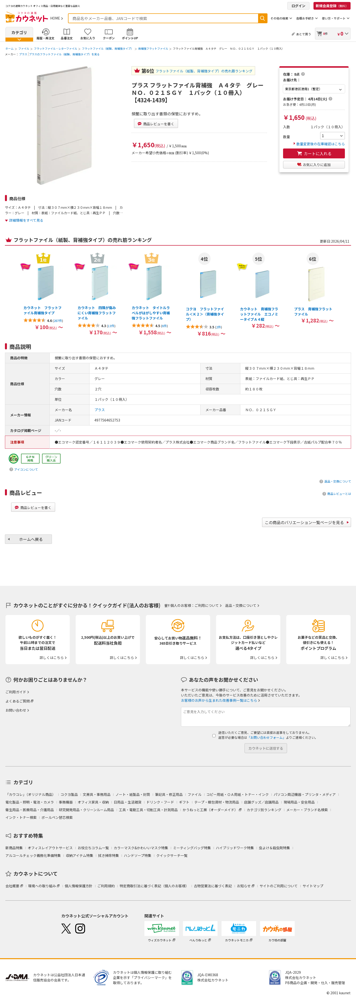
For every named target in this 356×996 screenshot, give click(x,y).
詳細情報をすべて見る (26, 220)
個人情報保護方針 (78, 885)
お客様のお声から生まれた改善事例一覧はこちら (219, 700)
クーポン (109, 38)
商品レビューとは (339, 493)
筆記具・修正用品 (169, 794)
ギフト (184, 802)
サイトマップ (313, 885)
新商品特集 (14, 847)
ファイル (23, 48)
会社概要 (12, 885)
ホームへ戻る (31, 539)
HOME (55, 18)
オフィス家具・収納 (93, 802)
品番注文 (67, 38)
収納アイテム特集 (79, 855)
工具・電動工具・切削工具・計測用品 (148, 809)
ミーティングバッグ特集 (192, 847)
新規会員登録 (332, 5)
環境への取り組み (42, 885)
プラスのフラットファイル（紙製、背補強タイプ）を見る (64, 54)
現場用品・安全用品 (299, 802)
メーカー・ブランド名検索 (307, 809)
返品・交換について (337, 481)
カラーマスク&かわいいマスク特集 (141, 847)
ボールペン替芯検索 (57, 817)
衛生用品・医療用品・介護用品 (29, 809)
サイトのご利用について (279, 885)
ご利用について (207, 605)
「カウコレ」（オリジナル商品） (30, 794)
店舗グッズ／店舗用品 (261, 802)
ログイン (298, 5)
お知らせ (244, 885)
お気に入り (87, 38)
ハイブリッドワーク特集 (235, 847)
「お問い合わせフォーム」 (266, 737)
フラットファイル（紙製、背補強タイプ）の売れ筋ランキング (204, 70)
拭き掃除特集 (108, 855)
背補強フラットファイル (153, 48)
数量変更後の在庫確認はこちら (319, 143)
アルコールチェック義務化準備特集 (33, 855)
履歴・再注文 (45, 38)
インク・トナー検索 (21, 817)
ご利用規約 (106, 885)
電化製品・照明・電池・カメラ (29, 802)
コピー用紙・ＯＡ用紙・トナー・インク (237, 794)
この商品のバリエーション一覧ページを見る (304, 522)
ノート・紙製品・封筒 (132, 794)
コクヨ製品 (69, 794)
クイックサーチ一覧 (171, 855)
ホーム (9, 48)
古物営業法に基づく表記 (213, 885)
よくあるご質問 (17, 701)
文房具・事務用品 (97, 794)
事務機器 (66, 802)
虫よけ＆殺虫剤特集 (274, 847)
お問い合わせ (15, 710)
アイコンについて (26, 469)
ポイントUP (130, 38)
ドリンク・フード (160, 802)
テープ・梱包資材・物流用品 (216, 802)
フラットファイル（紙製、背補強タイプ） (108, 48)
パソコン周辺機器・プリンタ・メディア (305, 794)
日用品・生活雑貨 (127, 802)
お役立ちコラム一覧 (93, 847)
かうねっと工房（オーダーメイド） (210, 809)
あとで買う (303, 34)
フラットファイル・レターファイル (55, 48)
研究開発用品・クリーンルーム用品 (86, 809)
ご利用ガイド (15, 691)
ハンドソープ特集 (137, 855)
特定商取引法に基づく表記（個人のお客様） (154, 885)
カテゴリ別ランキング (264, 809)
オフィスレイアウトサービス (50, 847)
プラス (23, 54)
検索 (262, 18)
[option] (43, 291)
